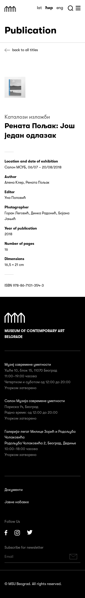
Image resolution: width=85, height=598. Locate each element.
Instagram (17, 532)
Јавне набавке (17, 502)
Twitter (30, 532)
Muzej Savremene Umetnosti (10, 9)
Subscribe (73, 557)
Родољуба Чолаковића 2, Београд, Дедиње (40, 443)
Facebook (6, 532)
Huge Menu (78, 8)
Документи (14, 490)
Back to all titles (25, 50)
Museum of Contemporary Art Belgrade (35, 326)
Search (70, 8)
